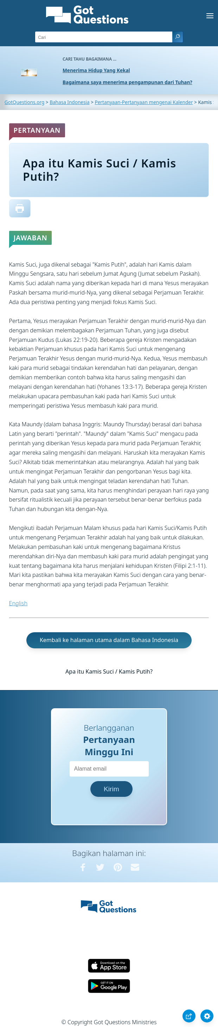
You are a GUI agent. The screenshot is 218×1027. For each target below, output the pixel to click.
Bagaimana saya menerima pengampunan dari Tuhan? (127, 82)
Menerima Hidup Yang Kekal (96, 70)
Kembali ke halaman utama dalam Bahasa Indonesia (109, 640)
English (18, 603)
